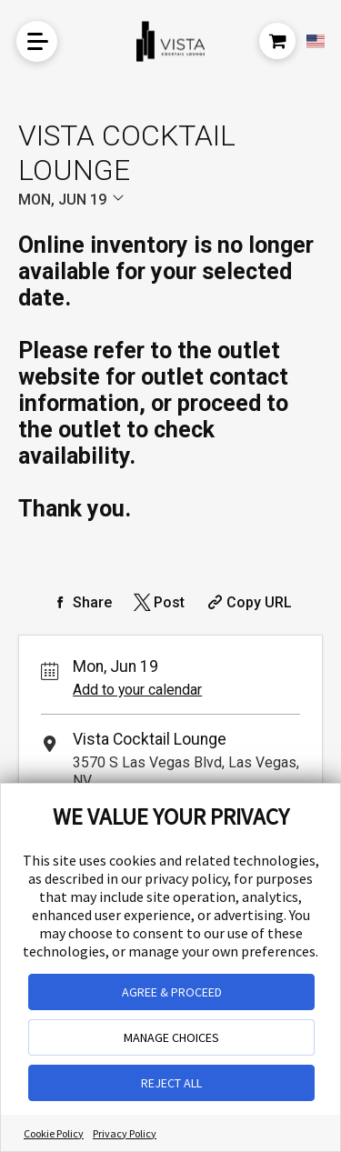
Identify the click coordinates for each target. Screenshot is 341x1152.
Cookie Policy (54, 1133)
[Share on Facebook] (81, 602)
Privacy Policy (124, 1133)
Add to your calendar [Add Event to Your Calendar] (137, 689)
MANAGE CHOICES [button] (171, 1037)
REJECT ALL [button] (171, 1083)
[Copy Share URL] (248, 602)
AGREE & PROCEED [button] (172, 992)
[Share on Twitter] (158, 602)
